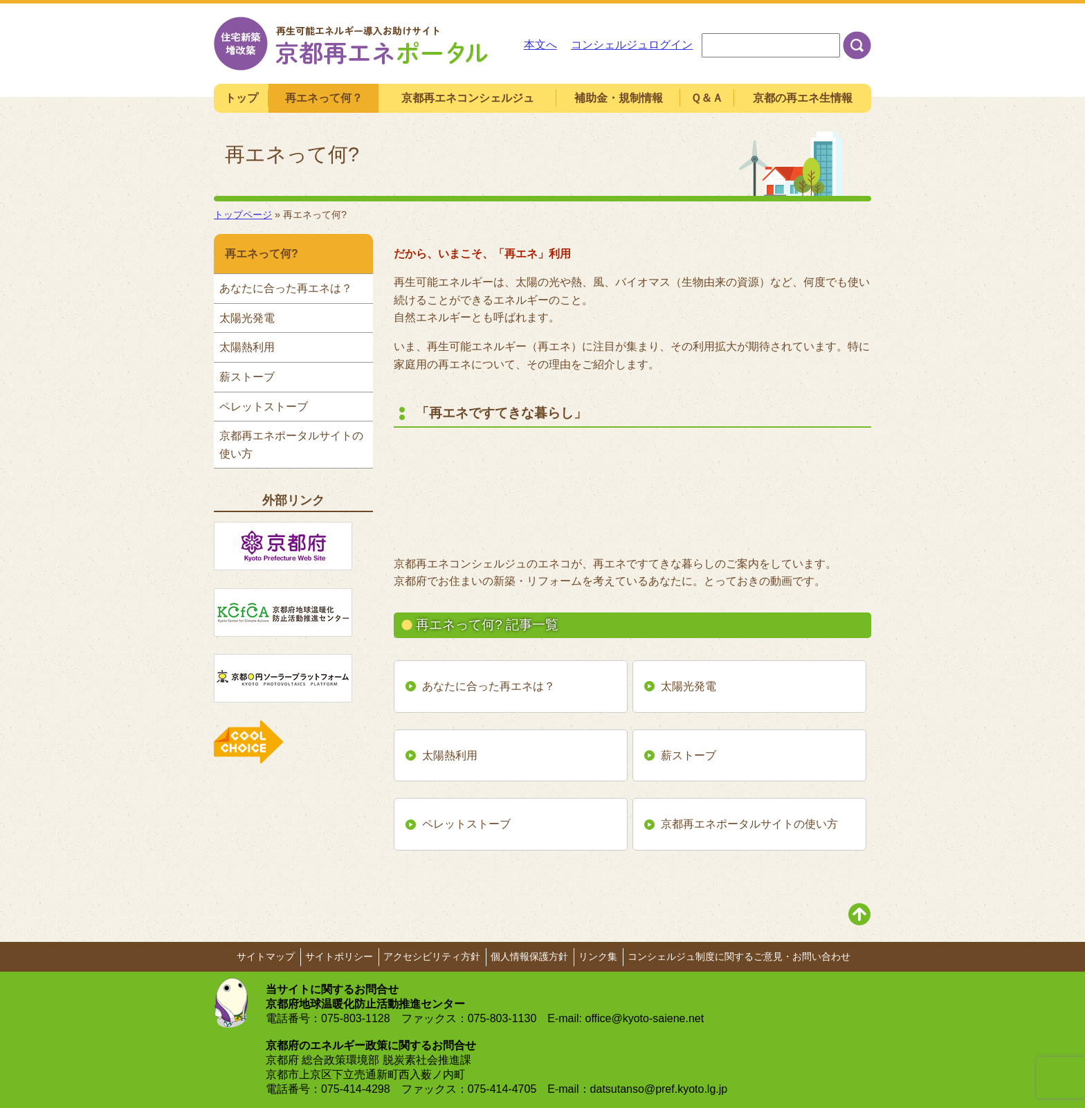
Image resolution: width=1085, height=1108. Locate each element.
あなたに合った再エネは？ (488, 686)
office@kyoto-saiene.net (644, 1018)
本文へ (540, 45)
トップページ (243, 214)
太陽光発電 (688, 686)
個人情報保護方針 (529, 956)
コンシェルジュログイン (632, 45)
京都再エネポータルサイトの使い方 (749, 824)
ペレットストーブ (466, 824)
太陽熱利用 (449, 755)
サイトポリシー (339, 956)
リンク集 (597, 956)
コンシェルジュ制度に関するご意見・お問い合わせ (739, 956)
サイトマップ (266, 956)
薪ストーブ (688, 755)
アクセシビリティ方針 (431, 956)
